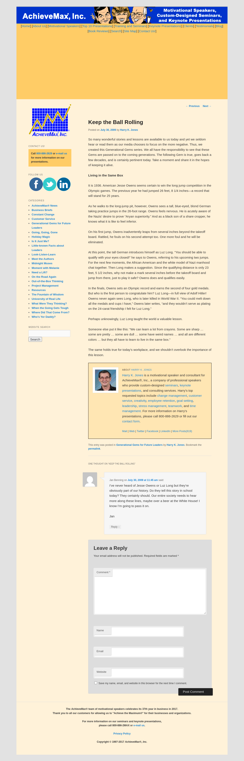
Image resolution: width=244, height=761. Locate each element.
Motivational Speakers (64, 26)
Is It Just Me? (40, 241)
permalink (94, 448)
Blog (219, 26)
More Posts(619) (182, 431)
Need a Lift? (39, 272)
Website (101, 671)
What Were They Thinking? (49, 303)
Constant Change (43, 214)
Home (26, 26)
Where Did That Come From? (50, 312)
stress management (153, 406)
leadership (129, 406)
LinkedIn (165, 431)
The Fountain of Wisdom (48, 294)
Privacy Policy (121, 733)
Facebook (152, 431)
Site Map (130, 31)
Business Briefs (42, 210)
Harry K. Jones (129, 129)
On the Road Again (44, 276)
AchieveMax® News (44, 205)
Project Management (45, 285)
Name (100, 630)
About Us (39, 26)
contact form (131, 421)
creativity (140, 400)
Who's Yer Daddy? (44, 316)
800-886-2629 (44, 153)
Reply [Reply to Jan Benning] (115, 527)
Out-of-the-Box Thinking (47, 281)
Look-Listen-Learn (44, 254)
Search (116, 31)
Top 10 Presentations (97, 26)
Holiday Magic (41, 236)
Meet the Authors (43, 258)
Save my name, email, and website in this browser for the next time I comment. (143, 683)
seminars (171, 385)
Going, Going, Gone (45, 232)
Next (207, 106)
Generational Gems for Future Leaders (139, 444)
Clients (188, 26)
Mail (124, 431)
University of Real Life (46, 298)
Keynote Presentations (165, 26)
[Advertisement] (122, 65)
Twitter (141, 431)
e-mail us (61, 153)
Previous (193, 106)
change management (172, 395)
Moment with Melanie (45, 268)
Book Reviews (98, 31)
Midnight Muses (42, 263)
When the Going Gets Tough (50, 308)
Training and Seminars (130, 26)
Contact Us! (147, 31)
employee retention (161, 400)
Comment (103, 572)
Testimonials (204, 26)
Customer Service (43, 218)
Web (131, 431)
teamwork (175, 406)
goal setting (185, 400)
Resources (39, 290)
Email (99, 651)
